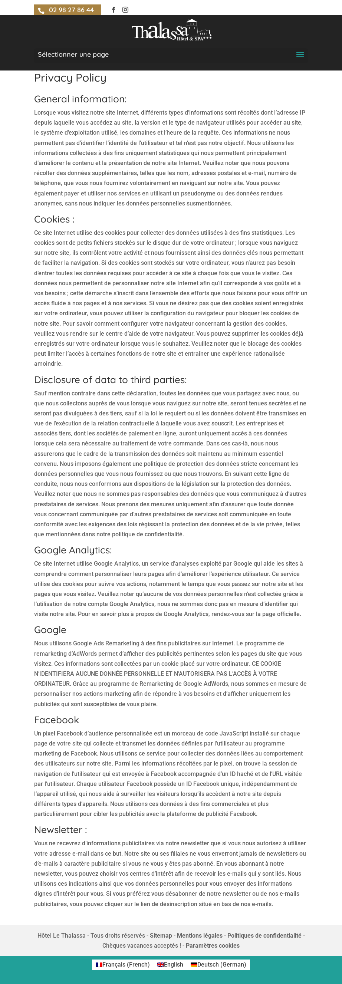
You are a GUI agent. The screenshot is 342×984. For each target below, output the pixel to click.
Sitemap (161, 935)
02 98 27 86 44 (71, 10)
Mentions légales (200, 935)
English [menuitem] (173, 964)
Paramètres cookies (213, 945)
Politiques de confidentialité (264, 935)
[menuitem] (123, 965)
